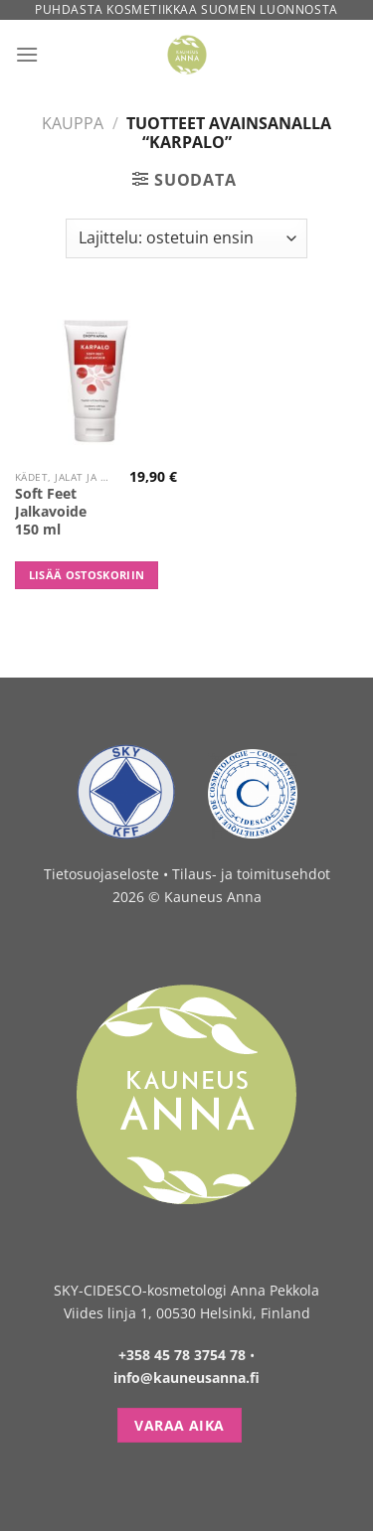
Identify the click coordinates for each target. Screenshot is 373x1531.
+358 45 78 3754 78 (182, 1354)
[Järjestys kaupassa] (186, 238)
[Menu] (27, 54)
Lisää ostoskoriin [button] (87, 574)
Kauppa (72, 123)
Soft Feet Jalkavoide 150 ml (51, 511)
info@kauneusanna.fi (186, 1377)
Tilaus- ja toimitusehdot (251, 873)
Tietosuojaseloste (101, 873)
